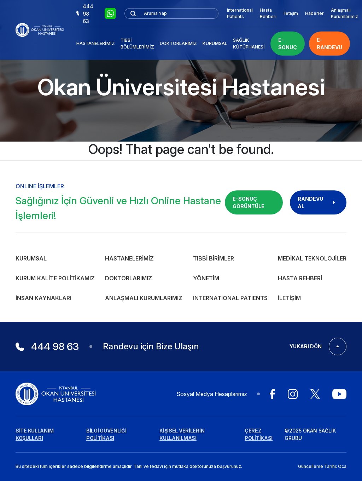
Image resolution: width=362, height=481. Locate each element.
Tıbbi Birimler (213, 258)
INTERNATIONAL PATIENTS (230, 298)
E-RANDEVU (329, 43)
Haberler (314, 13)
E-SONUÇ (287, 43)
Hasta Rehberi (268, 13)
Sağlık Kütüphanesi (249, 43)
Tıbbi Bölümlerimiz (137, 43)
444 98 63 (84, 13)
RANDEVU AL (318, 202)
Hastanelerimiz (95, 43)
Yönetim (206, 278)
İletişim (291, 13)
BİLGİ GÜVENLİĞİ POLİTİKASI (106, 434)
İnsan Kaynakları (43, 298)
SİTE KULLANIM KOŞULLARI (34, 434)
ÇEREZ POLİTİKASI (259, 434)
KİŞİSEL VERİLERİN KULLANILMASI (181, 434)
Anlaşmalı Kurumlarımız (344, 13)
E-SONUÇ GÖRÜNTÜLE (248, 202)
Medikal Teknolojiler (312, 258)
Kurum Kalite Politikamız (55, 278)
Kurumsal (215, 43)
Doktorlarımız (178, 43)
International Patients (240, 13)
